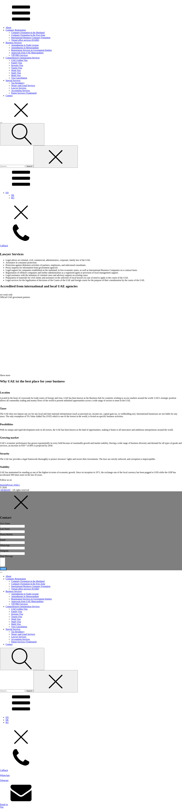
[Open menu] (1, 122)
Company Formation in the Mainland (28, 32)
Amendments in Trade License (25, 45)
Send (3, 570)
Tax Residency (17, 83)
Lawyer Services (18, 88)
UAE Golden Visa (19, 60)
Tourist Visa (16, 68)
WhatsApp (5, 545)
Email (2, 540)
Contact (9, 95)
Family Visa (16, 63)
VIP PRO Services (19, 55)
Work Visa (16, 70)
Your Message (6, 556)
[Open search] (22, 134)
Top (2, 808)
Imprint (3, 485)
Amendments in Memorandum (25, 47)
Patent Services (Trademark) (24, 93)
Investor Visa (17, 65)
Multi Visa (16, 75)
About (8, 27)
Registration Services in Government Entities (31, 50)
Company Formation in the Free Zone (28, 35)
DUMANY (6, 490)
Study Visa (16, 73)
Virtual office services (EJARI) (25, 40)
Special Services (13, 80)
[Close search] (55, 156)
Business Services (14, 42)
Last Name (5, 529)
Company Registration (16, 30)
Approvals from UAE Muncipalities (27, 53)
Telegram (4, 551)
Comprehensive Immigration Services (23, 58)
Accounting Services (20, 90)
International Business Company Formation (30, 37)
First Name (5, 523)
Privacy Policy (13, 485)
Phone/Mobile (6, 534)
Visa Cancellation (19, 78)
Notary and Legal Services (23, 85)
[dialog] (91, 672)
